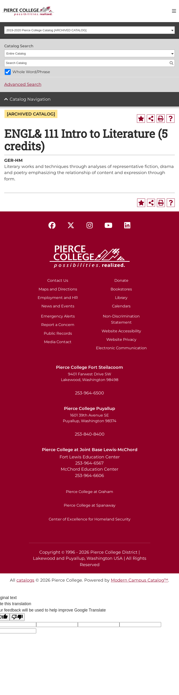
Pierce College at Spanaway (89, 505)
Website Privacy (121, 339)
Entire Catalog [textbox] (16, 53)
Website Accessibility (121, 331)
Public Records (58, 333)
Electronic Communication (121, 348)
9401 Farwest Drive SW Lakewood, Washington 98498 (89, 377)
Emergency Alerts (58, 316)
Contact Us (57, 280)
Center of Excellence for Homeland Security (90, 519)
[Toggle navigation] (174, 11)
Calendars (121, 306)
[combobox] (89, 30)
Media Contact (58, 342)
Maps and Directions (58, 289)
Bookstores (121, 289)
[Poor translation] (17, 617)
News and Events (57, 306)
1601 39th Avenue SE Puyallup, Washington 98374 (89, 418)
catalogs (25, 580)
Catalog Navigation (30, 99)
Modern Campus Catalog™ (139, 580)
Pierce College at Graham (89, 491)
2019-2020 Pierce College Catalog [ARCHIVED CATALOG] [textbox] (46, 30)
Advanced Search (22, 84)
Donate (121, 280)
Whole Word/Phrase (31, 72)
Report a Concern (57, 324)
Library (121, 297)
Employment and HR (58, 297)
